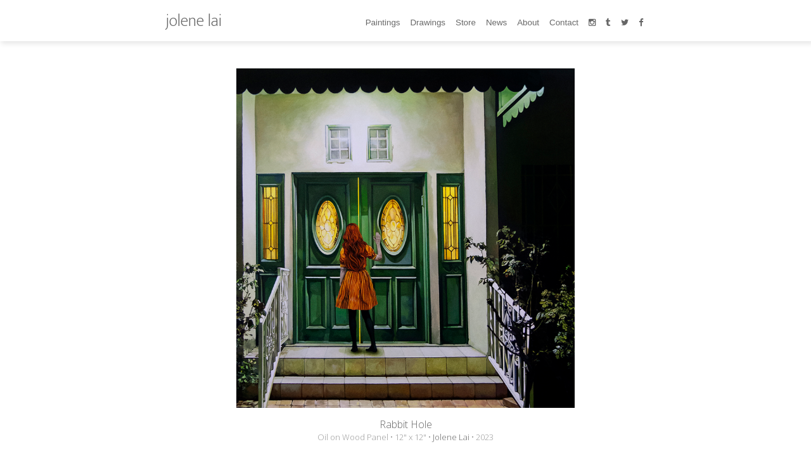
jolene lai (194, 20)
